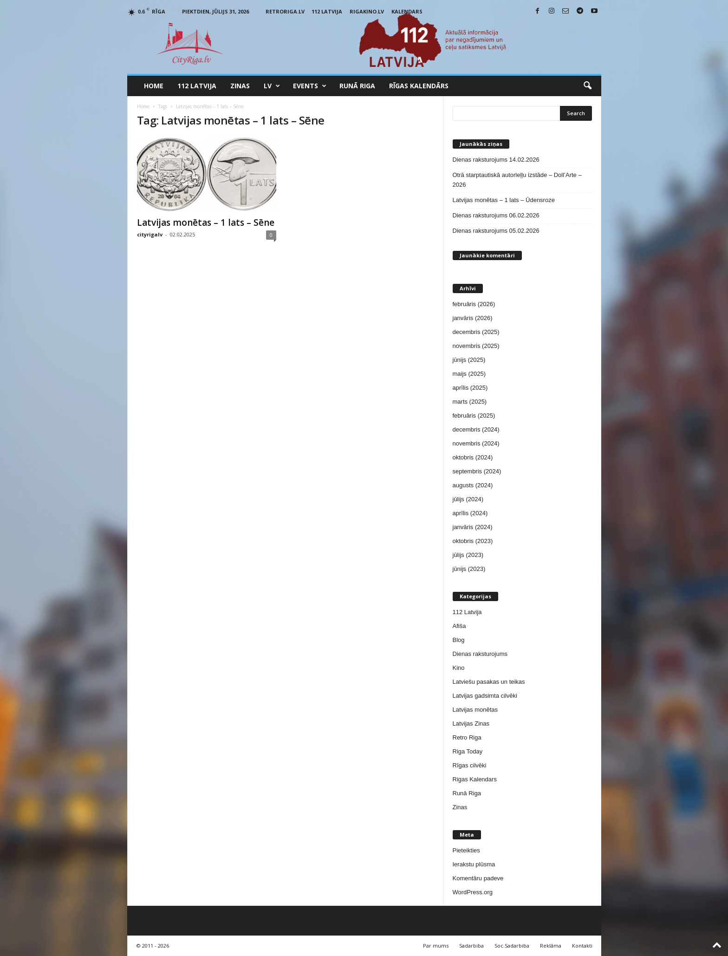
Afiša (459, 625)
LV (272, 86)
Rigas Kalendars (475, 779)
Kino (459, 667)
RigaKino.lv (367, 11)
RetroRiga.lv (285, 11)
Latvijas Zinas (471, 723)
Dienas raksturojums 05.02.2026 (496, 230)
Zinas (240, 85)
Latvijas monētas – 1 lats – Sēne (205, 222)
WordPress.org (473, 892)
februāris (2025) (474, 415)
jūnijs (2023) (469, 568)
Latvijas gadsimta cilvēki (485, 695)
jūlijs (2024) (468, 499)
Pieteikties (466, 850)
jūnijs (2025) (469, 359)
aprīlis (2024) (470, 513)
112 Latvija (327, 11)
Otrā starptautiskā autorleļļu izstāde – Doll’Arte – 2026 (517, 179)
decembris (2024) (476, 429)
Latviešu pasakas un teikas (489, 681)
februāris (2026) (474, 304)
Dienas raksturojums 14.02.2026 (496, 159)
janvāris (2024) (473, 527)
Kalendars (406, 11)
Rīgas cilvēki (470, 765)
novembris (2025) (476, 345)
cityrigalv (149, 234)
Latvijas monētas (475, 709)
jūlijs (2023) (468, 554)
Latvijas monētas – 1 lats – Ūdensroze (504, 199)
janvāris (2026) (473, 317)
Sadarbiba (471, 945)
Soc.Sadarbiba (511, 945)
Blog (459, 639)
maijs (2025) (469, 373)
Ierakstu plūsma (474, 864)
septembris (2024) (477, 471)
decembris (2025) (476, 331)
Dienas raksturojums (480, 653)
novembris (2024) (476, 443)
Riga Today (468, 751)
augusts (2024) (473, 485)
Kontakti (582, 945)
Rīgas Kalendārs (418, 85)
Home (153, 85)
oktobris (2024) (473, 457)
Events (309, 86)
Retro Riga (467, 737)
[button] (587, 86)
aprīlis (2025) (470, 387)
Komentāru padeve (478, 878)
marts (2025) (470, 401)
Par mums (435, 945)
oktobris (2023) (473, 540)
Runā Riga (357, 85)
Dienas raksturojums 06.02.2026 (496, 215)
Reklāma (550, 945)
